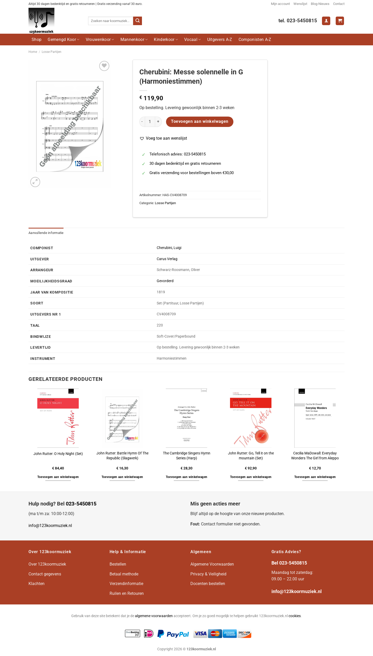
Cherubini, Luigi (169, 248)
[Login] (326, 21)
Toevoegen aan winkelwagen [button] (58, 477)
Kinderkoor (166, 39)
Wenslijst (300, 4)
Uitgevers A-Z (219, 39)
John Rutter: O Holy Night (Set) (58, 454)
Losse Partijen (51, 52)
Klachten (36, 583)
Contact (339, 4)
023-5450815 (81, 504)
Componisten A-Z (255, 39)
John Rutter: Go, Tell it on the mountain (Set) (251, 455)
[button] (163, 138)
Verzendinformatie (126, 583)
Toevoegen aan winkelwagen (199, 121)
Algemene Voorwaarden (212, 564)
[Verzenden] (137, 21)
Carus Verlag (167, 259)
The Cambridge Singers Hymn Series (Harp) (186, 455)
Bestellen (118, 564)
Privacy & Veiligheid (208, 574)
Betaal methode (124, 574)
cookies (295, 616)
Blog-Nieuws (320, 4)
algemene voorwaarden (154, 616)
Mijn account (280, 4)
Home (32, 52)
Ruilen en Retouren (127, 593)
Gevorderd (165, 281)
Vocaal (192, 39)
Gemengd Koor (63, 39)
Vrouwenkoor (100, 39)
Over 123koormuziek (47, 564)
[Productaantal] (150, 122)
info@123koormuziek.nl (50, 525)
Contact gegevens (44, 574)
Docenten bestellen (207, 583)
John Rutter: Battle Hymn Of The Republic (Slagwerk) (122, 455)
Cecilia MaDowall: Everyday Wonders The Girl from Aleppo (315, 455)
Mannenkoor (134, 39)
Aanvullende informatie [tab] (46, 233)
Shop (36, 39)
